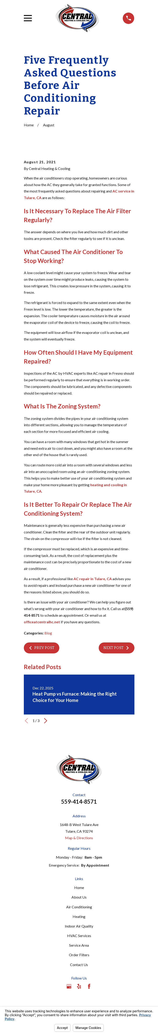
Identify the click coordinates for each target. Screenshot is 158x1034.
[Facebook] (89, 986)
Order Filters (79, 955)
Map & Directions (79, 838)
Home (79, 887)
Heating (79, 916)
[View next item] (45, 720)
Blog (48, 633)
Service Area (79, 945)
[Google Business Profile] (68, 986)
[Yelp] (79, 986)
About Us (79, 897)
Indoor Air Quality (79, 926)
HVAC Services (79, 935)
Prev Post (41, 648)
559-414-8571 (79, 801)
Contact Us (79, 964)
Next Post (116, 648)
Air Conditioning (79, 907)
